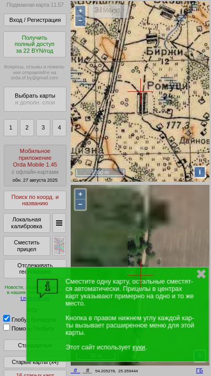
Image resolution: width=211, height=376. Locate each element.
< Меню (108, 10)
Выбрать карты (35, 98)
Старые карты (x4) (35, 362)
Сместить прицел (26, 245)
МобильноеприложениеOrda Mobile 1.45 (35, 165)
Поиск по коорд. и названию (35, 200)
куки (138, 347)
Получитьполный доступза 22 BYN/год (34, 44)
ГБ (199, 370)
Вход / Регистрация (35, 20)
